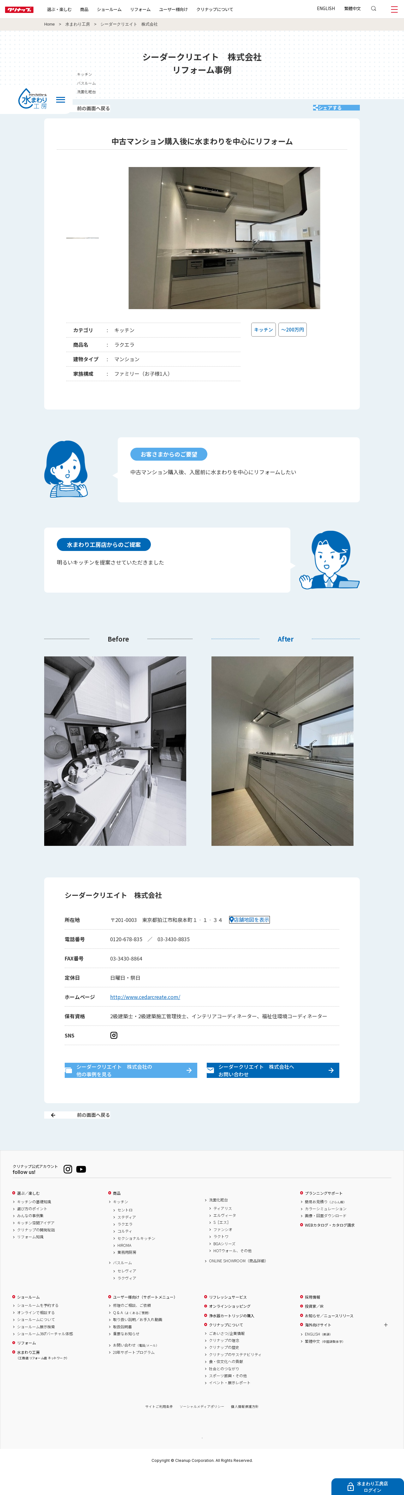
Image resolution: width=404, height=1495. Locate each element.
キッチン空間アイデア (36, 1244)
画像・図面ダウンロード (326, 1237)
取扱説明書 (122, 1348)
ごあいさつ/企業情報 (227, 1355)
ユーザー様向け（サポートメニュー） (145, 1319)
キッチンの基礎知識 (34, 1223)
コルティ (124, 1253)
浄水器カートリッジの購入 (231, 1337)
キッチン (120, 1223)
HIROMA (124, 1267)
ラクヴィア (126, 1300)
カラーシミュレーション (326, 1230)
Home (49, 24)
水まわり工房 (77, 24)
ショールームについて (36, 1341)
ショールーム (129, 9)
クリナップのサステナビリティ (235, 1376)
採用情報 (312, 1319)
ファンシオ (222, 1251)
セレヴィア (126, 1292)
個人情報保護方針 (245, 1428)
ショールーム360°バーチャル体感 (45, 1355)
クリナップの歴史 (224, 1369)
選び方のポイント (32, 1230)
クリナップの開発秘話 (36, 1251)
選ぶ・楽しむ (79, 9)
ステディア (126, 1239)
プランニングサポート (324, 1215)
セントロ (125, 1232)
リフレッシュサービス (228, 1319)
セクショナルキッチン (136, 1260)
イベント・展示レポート (230, 1404)
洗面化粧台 (218, 1221)
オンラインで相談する (36, 1334)
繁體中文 (352, 8)
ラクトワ (221, 1258)
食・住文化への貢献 (226, 1383)
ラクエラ (125, 1246)
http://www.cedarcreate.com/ (145, 1005)
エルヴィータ (224, 1237)
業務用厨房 (126, 1274)
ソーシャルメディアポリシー (202, 1428)
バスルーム (122, 1284)
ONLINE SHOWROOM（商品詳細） (238, 1282)
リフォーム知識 (30, 1259)
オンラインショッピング (230, 1328)
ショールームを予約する (38, 1327)
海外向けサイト (318, 1346)
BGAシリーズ (224, 1265)
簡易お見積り (326, 1223)
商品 (117, 1215)
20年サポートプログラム (134, 1374)
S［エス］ (222, 1244)
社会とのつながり (224, 1390)
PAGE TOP (202, 1460)
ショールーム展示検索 (36, 1348)
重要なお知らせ (126, 1355)
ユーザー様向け (193, 9)
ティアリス (222, 1230)
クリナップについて (235, 9)
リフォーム (160, 9)
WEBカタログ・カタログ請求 (330, 1247)
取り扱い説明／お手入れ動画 (137, 1341)
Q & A (132, 1334)
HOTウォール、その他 (232, 1272)
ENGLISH (326, 8)
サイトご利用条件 (159, 1428)
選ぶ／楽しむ (28, 1215)
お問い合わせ (136, 1367)
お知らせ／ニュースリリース (329, 1337)
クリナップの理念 (224, 1362)
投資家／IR (314, 1328)
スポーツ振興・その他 (228, 1397)
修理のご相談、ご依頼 (132, 1327)
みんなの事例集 (30, 1237)
